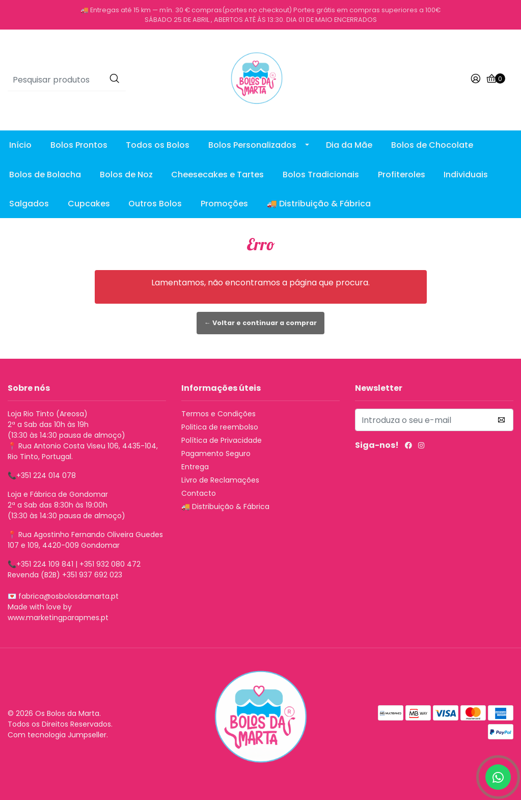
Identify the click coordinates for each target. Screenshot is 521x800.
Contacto (198, 493)
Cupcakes (89, 203)
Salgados (29, 203)
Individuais (466, 174)
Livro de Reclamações (220, 480)
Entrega (195, 467)
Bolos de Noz (126, 174)
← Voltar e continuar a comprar (260, 322)
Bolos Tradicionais (321, 174)
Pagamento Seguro (216, 453)
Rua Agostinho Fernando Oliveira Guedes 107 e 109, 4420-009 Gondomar (85, 539)
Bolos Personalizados (252, 145)
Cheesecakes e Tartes (217, 174)
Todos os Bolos (157, 145)
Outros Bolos (155, 203)
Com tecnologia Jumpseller (57, 735)
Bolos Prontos (78, 145)
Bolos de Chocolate (432, 145)
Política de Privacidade (221, 440)
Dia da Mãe (349, 145)
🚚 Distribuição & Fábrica (319, 203)
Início (20, 145)
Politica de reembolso (219, 427)
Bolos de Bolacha (45, 174)
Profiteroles (401, 174)
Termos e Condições (218, 414)
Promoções (224, 203)
